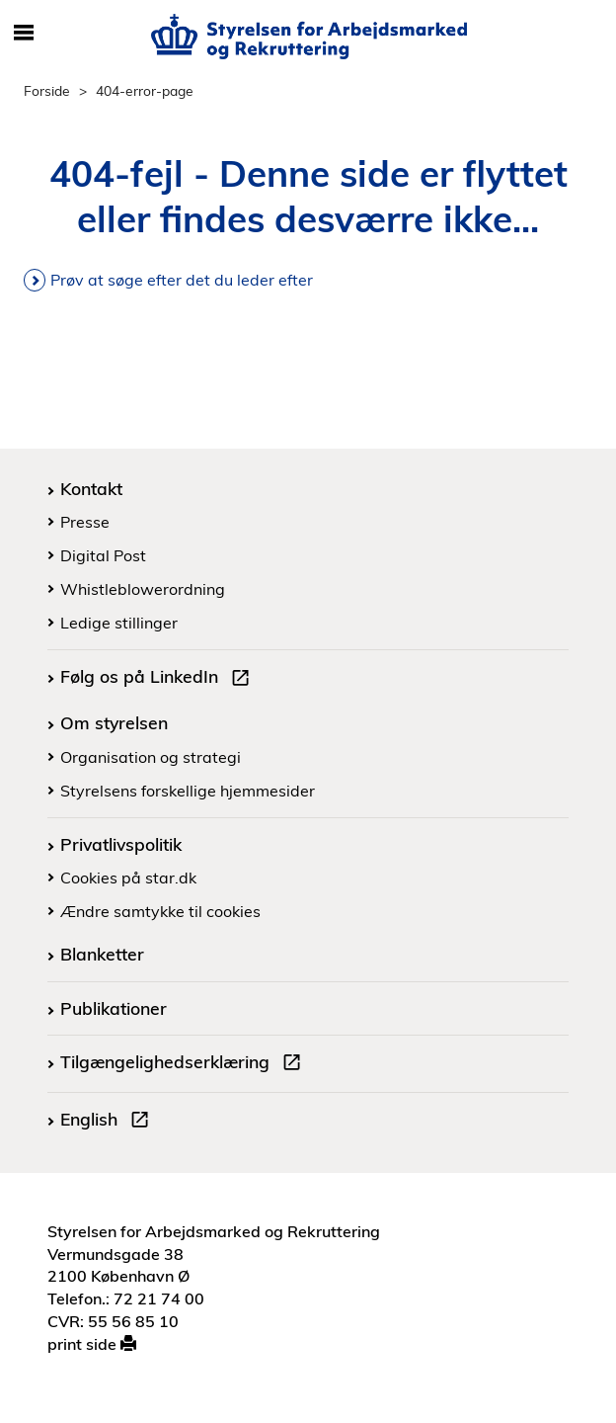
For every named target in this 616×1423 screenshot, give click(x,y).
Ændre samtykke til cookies (160, 911)
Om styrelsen (114, 722)
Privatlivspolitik (121, 844)
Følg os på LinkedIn (159, 679)
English (108, 1121)
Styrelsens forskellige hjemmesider (187, 790)
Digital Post (103, 555)
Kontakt (91, 488)
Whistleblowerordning (142, 589)
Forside (47, 90)
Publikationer (113, 1008)
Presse (85, 522)
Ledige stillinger (119, 622)
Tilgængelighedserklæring (184, 1064)
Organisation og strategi (150, 757)
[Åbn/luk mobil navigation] (23, 33)
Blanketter (102, 953)
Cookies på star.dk (128, 877)
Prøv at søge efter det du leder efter (181, 280)
